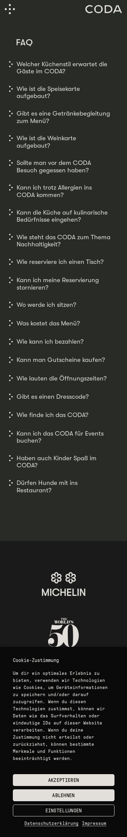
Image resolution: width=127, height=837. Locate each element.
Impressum (94, 823)
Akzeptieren (63, 780)
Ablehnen (63, 795)
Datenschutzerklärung (51, 823)
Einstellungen (63, 810)
